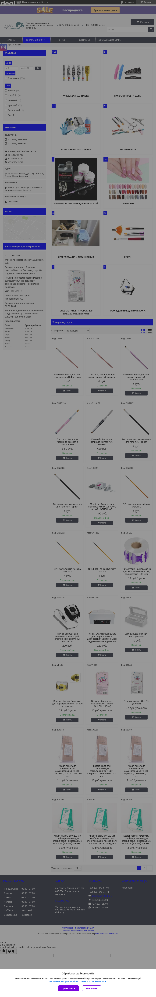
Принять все (68, 988)
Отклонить (91, 988)
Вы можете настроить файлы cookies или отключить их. (76, 981)
